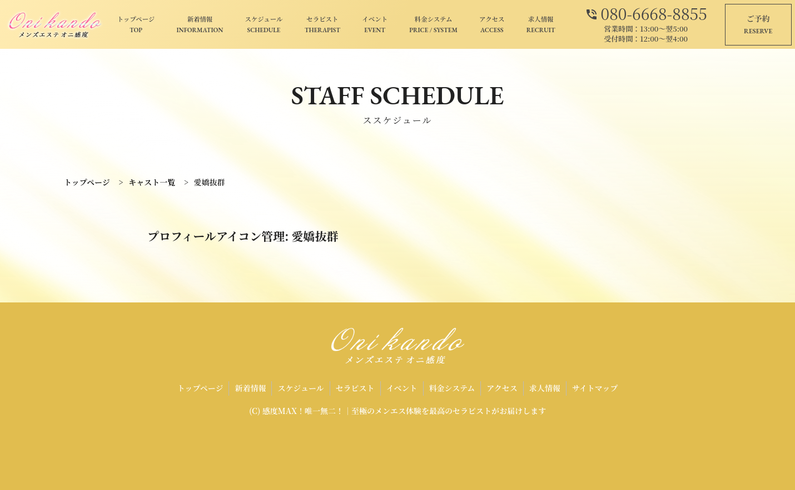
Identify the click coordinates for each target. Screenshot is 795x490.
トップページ (136, 25)
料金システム (433, 25)
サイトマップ (595, 387)
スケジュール (264, 25)
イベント (374, 25)
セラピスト (323, 25)
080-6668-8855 (646, 12)
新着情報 (199, 25)
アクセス (491, 25)
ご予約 (758, 25)
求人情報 (540, 25)
